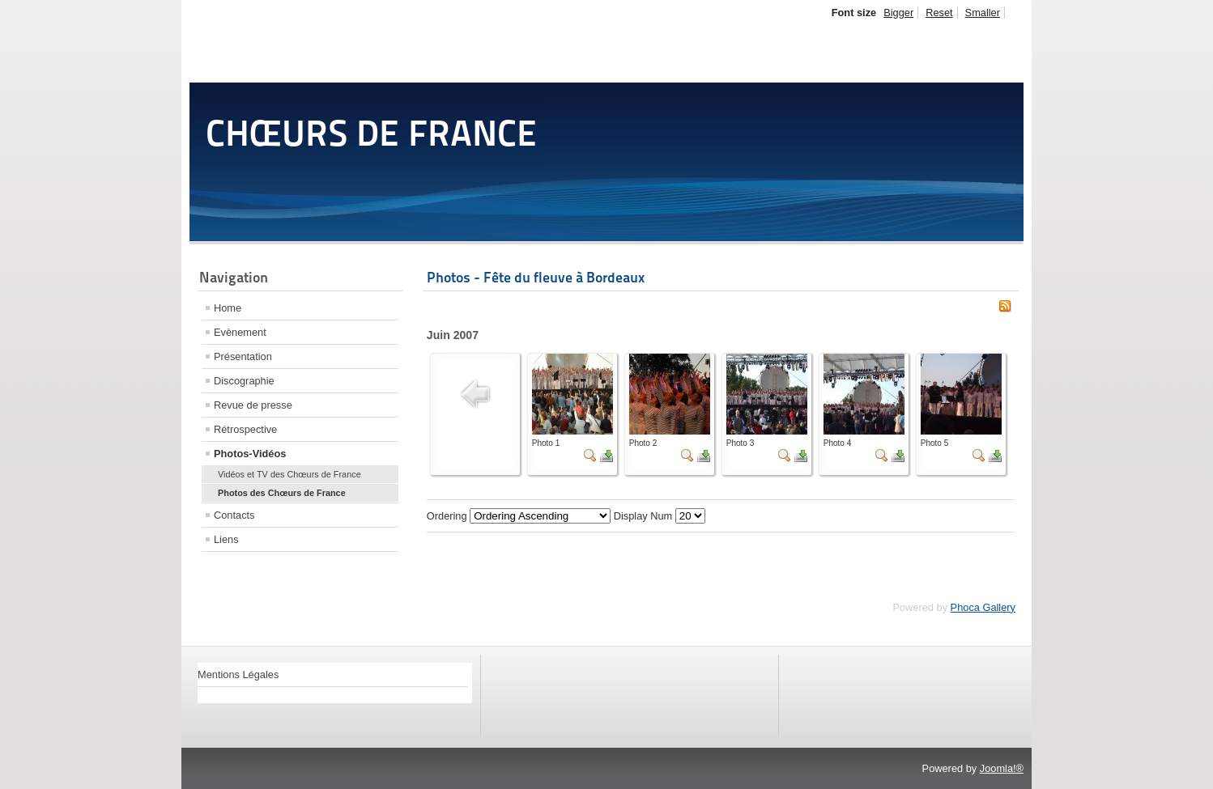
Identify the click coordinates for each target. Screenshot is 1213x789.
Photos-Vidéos (250, 454)
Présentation (243, 356)
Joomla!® (1002, 768)
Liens (226, 539)
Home (227, 308)
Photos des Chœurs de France (282, 493)
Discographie (244, 381)
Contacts (234, 515)
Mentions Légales (238, 674)
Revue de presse (253, 405)
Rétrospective (245, 429)
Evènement (240, 332)
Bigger (898, 12)
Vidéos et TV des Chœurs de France (289, 474)
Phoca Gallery (983, 607)
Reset (939, 12)
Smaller (982, 12)
